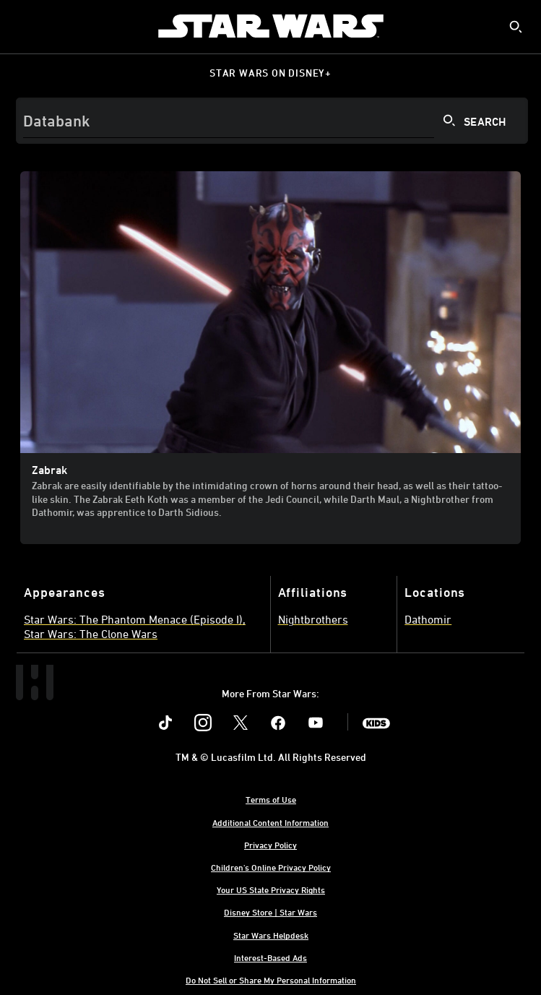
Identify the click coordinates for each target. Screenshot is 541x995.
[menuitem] (23, 26)
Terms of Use (271, 799)
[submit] (515, 26)
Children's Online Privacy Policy (271, 867)
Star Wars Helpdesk (270, 935)
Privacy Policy (270, 845)
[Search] (272, 121)
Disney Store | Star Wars (270, 912)
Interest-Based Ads (270, 957)
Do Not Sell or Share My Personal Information (271, 980)
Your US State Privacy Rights (271, 889)
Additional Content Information (270, 822)
